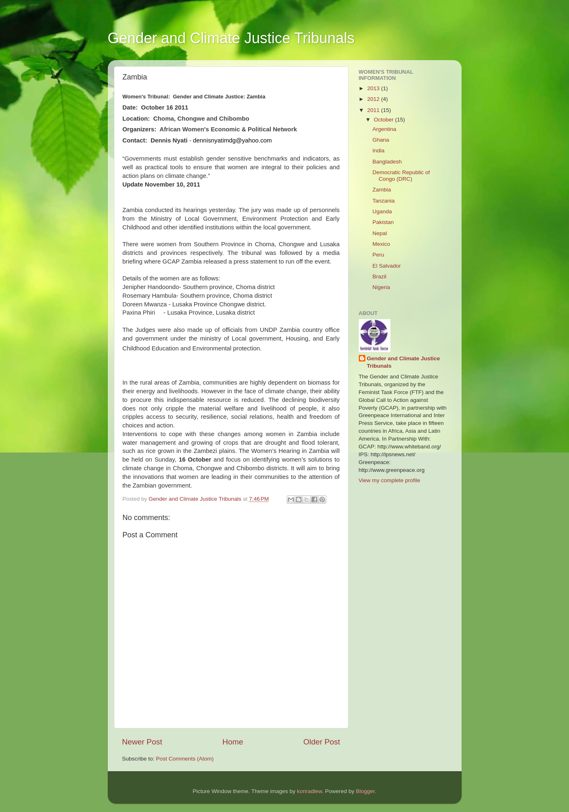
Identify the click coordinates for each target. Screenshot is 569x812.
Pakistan (383, 222)
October (384, 120)
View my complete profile (389, 480)
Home (233, 741)
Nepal (379, 233)
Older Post (321, 741)
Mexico (381, 244)
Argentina (384, 129)
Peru (378, 255)
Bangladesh (387, 162)
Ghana (380, 140)
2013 (374, 88)
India (378, 150)
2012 (374, 99)
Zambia (381, 190)
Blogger (365, 791)
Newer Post (142, 741)
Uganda (382, 211)
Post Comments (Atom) (185, 759)
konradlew (309, 791)
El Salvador (386, 266)
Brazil (379, 276)
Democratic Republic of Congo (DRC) (401, 175)
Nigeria (381, 287)
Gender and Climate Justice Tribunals (231, 38)
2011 (374, 110)
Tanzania (383, 201)
